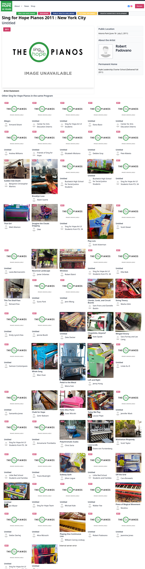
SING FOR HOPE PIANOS (22, 13)
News (26, 6)
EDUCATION (41, 13)
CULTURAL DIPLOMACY (88, 13)
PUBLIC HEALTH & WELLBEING (62, 13)
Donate (139, 6)
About (18, 6)
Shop (33, 6)
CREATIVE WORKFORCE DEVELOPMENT (117, 13)
